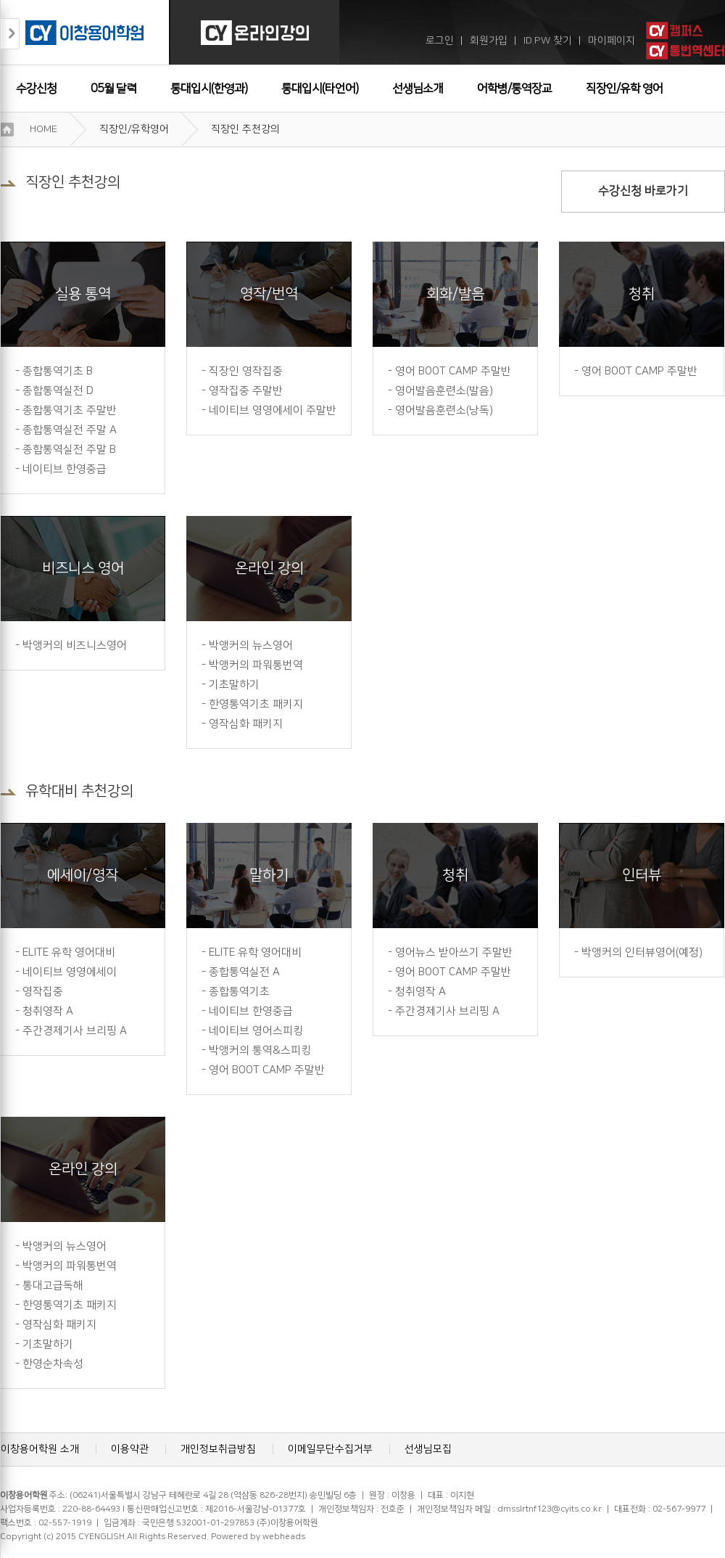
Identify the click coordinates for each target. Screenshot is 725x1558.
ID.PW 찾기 (547, 40)
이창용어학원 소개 (40, 1449)
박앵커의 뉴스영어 (251, 645)
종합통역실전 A (244, 972)
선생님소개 (417, 88)
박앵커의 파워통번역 (256, 665)
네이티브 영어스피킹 (256, 1031)
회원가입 (489, 40)
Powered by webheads (258, 1536)
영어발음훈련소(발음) (444, 391)
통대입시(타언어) (319, 88)
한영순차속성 (52, 1364)
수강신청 (36, 88)
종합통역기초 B (57, 371)
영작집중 (42, 991)
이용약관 (130, 1449)
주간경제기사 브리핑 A (74, 1031)
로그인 (440, 40)
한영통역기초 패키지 (256, 704)
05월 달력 (113, 88)
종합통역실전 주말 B (69, 449)
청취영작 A (47, 1011)
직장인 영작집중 (246, 371)
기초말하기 (234, 684)
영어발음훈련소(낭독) (444, 410)
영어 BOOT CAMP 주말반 (453, 371)
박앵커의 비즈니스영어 (74, 645)
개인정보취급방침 (218, 1449)
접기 (10, 33)
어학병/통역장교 (514, 88)
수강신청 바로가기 (643, 190)
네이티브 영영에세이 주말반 (272, 410)
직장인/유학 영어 (624, 88)
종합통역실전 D (58, 391)
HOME (43, 129)
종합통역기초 (239, 991)
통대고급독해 (52, 1285)
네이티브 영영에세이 (69, 972)
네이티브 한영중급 (64, 469)
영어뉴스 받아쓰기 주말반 (454, 952)
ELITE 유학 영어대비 (68, 952)
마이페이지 (611, 40)
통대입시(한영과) (208, 88)
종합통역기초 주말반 (69, 410)
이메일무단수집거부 (330, 1449)
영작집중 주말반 (246, 391)
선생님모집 (428, 1449)
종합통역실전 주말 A (69, 430)
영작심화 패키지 (246, 724)
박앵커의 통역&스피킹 (260, 1050)
